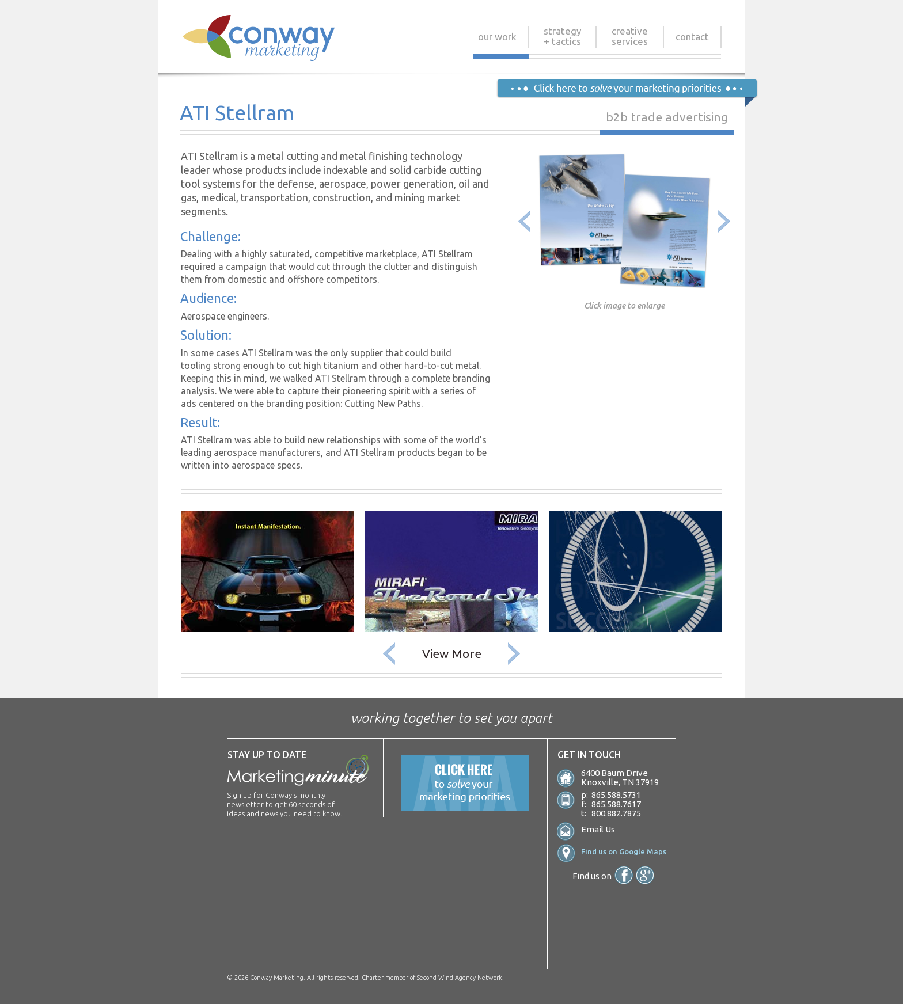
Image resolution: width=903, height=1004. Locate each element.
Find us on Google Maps (623, 851)
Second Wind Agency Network (459, 977)
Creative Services (629, 36)
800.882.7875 (616, 813)
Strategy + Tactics (562, 36)
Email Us (598, 829)
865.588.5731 (616, 795)
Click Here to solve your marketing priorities (627, 93)
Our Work (497, 39)
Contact (692, 39)
